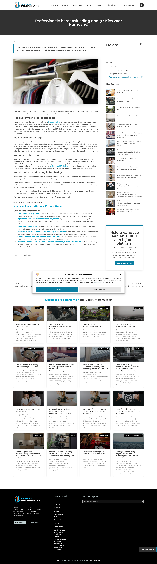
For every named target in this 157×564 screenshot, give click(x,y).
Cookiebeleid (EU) (58, 515)
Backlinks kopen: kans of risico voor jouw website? (60, 533)
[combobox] (131, 5)
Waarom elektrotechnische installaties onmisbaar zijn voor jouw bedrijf (49, 242)
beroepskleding (54, 122)
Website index (59, 523)
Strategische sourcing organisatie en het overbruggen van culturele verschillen (127, 455)
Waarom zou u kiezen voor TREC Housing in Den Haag (41, 232)
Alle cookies (57, 289)
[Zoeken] (142, 5)
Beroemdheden (59, 520)
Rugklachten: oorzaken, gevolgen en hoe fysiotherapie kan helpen (60, 411)
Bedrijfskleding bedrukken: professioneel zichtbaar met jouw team (128, 186)
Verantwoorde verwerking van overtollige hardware (27, 366)
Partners (89, 5)
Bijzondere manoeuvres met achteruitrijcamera (38, 219)
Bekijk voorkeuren (100, 289)
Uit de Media (77, 5)
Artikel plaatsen (111, 5)
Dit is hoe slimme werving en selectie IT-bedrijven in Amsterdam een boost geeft (129, 203)
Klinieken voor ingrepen (28, 214)
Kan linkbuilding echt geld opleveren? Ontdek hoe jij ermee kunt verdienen (60, 544)
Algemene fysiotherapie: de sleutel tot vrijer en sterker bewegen (94, 411)
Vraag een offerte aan (118, 74)
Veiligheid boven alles (27, 226)
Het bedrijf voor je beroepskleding (123, 67)
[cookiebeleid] (97, 282)
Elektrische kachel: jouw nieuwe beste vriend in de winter (94, 454)
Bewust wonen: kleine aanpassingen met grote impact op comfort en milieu (129, 144)
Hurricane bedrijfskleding (58, 166)
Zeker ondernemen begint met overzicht (27, 325)
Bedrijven (17, 41)
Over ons (54, 5)
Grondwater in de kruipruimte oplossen (125, 325)
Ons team (65, 5)
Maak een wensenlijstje (118, 70)
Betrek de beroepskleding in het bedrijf (125, 77)
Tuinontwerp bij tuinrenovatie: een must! (93, 325)
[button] (120, 275)
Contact (99, 5)
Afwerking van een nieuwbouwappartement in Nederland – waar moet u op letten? (129, 195)
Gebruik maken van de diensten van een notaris (38, 237)
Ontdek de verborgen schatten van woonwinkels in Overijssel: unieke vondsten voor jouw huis (129, 152)
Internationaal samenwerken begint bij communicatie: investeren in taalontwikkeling (129, 135)
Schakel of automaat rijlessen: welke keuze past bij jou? (60, 326)
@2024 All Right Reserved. (78, 560)
